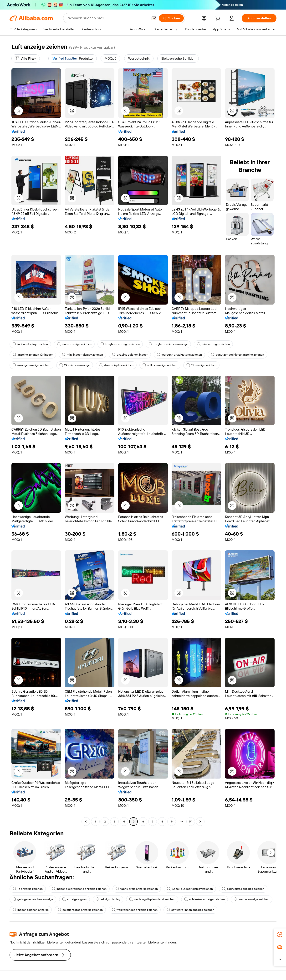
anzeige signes (74, 899)
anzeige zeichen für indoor (33, 355)
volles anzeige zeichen (160, 365)
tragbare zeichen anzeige (168, 344)
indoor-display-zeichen (30, 344)
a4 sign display (108, 899)
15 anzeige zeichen (201, 365)
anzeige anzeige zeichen (31, 365)
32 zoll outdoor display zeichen (190, 889)
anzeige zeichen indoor (130, 355)
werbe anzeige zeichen (251, 899)
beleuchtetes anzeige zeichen (80, 910)
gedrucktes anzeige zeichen (243, 889)
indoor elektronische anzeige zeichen (79, 889)
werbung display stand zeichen (152, 899)
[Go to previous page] (86, 821)
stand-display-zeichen (116, 365)
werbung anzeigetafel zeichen (179, 355)
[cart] (218, 19)
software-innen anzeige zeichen (190, 910)
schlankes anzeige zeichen (204, 899)
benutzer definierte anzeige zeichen (237, 355)
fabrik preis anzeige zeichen (137, 889)
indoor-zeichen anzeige (31, 910)
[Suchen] (171, 18)
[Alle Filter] (25, 58)
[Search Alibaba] (107, 18)
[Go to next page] (200, 821)
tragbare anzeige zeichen (120, 344)
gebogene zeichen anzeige (33, 899)
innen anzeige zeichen (74, 344)
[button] (154, 18)
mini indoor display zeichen (82, 355)
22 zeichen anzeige (74, 365)
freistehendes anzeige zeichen (135, 910)
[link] (280, 934)
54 (190, 821)
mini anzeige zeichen (213, 344)
